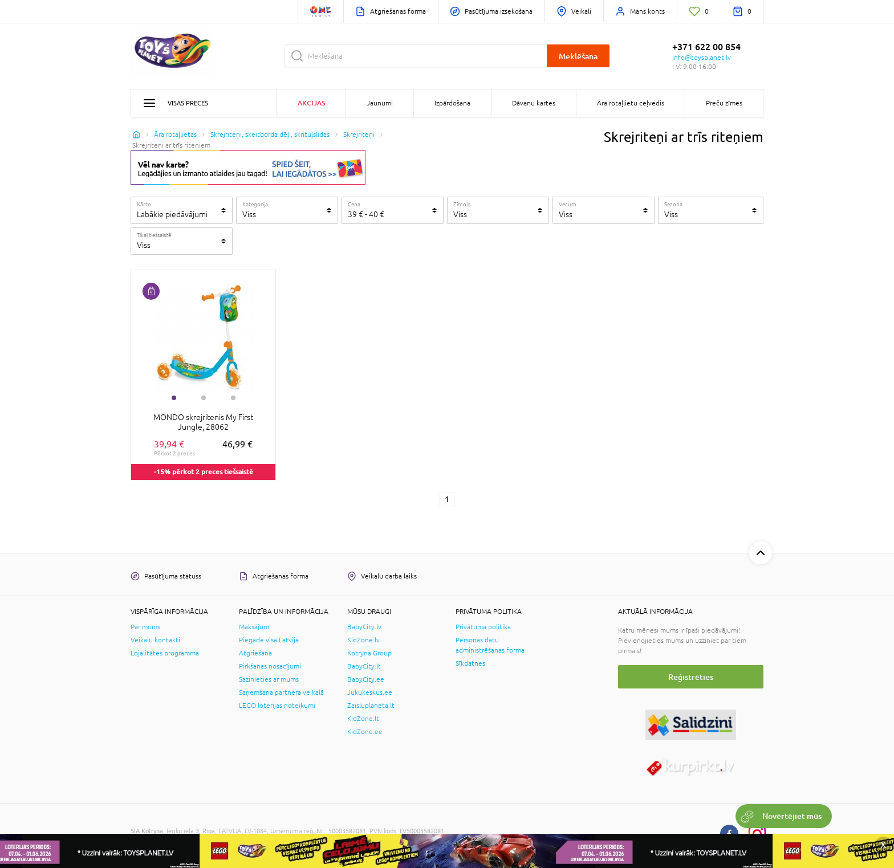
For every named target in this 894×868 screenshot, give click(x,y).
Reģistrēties (690, 677)
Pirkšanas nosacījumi (270, 666)
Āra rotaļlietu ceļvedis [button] (630, 103)
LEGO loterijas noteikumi (277, 706)
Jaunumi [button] (380, 103)
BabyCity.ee (365, 679)
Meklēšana (578, 56)
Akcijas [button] (311, 103)
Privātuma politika (483, 627)
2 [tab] (203, 398)
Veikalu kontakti (155, 640)
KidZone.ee (365, 732)
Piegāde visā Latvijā (269, 640)
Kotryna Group (369, 653)
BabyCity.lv (364, 627)
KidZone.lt (363, 719)
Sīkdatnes (470, 663)
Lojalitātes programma (165, 653)
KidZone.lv (363, 640)
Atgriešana (255, 653)
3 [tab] (233, 398)
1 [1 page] (447, 499)
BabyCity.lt (364, 666)
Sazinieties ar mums (269, 679)
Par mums (145, 627)
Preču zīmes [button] (724, 103)
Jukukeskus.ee (369, 692)
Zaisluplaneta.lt (371, 706)
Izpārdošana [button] (452, 103)
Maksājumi (255, 627)
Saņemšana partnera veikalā (281, 692)
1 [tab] (174, 398)
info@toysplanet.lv (701, 58)
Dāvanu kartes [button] (533, 103)
